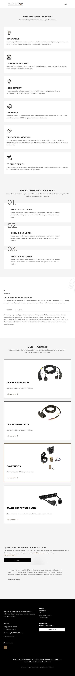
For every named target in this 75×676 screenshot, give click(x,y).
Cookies (36, 659)
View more (11, 394)
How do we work (45, 615)
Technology (43, 617)
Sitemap (29, 659)
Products (42, 610)
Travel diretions (9, 636)
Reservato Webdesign (43, 662)
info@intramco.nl (39, 553)
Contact (17, 560)
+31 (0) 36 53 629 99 (10, 555)
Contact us (52, 630)
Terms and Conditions (54, 659)
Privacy (42, 659)
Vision (20, 310)
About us (42, 613)
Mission (9, 310)
